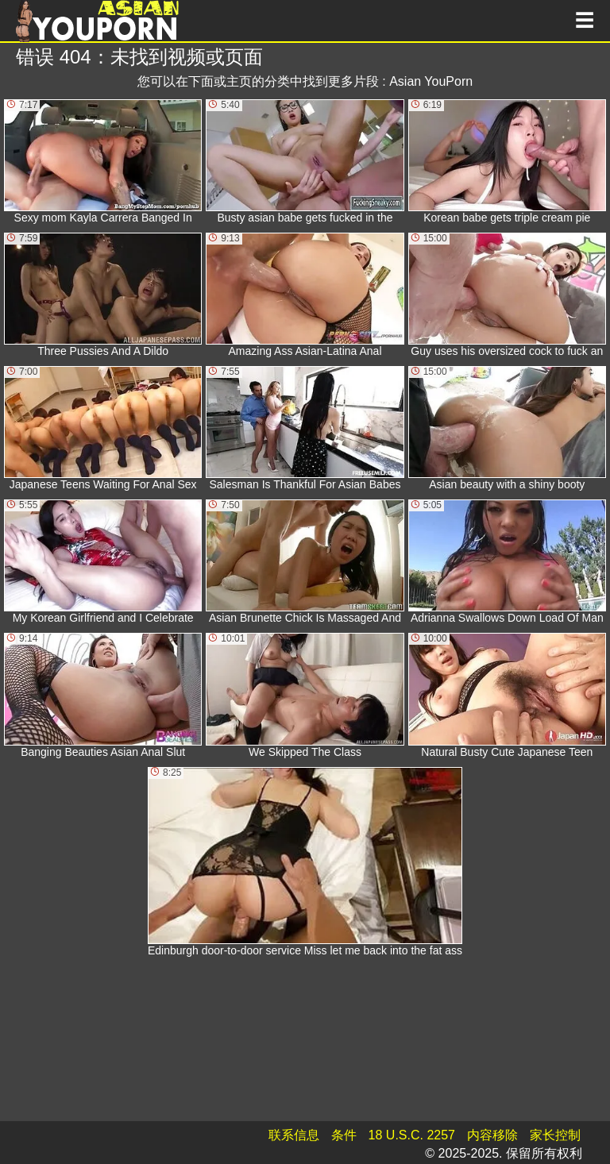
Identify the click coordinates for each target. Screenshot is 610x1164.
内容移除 (492, 1135)
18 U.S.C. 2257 (412, 1135)
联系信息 (293, 1135)
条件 (344, 1135)
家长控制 (555, 1135)
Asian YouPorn (431, 81)
